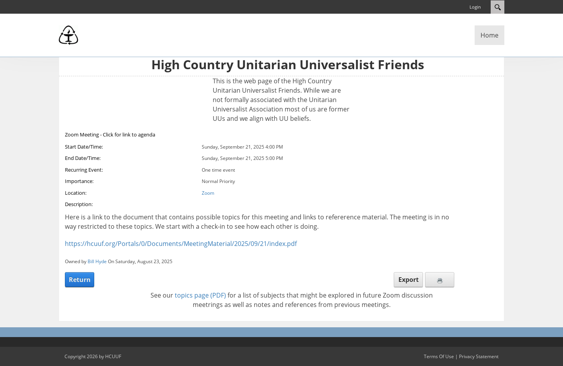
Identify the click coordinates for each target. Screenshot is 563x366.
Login (475, 7)
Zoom (208, 193)
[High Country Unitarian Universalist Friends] (68, 34)
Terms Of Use (439, 356)
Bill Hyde (97, 261)
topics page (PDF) (200, 295)
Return (80, 279)
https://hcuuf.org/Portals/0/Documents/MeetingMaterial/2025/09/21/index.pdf (181, 243)
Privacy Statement (478, 356)
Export (408, 279)
